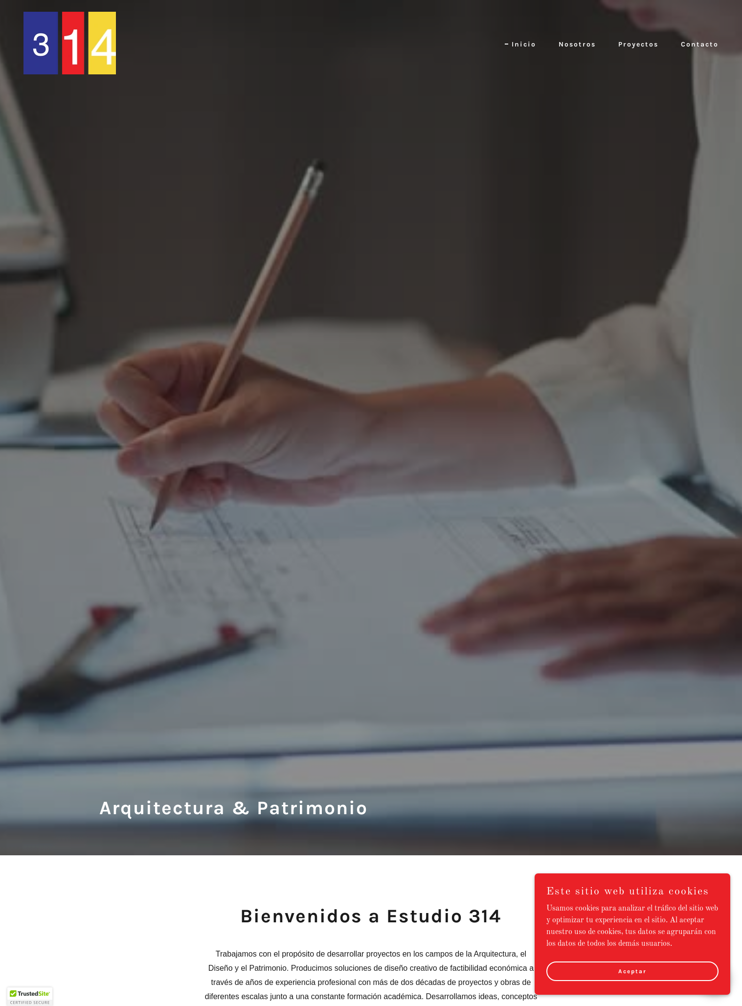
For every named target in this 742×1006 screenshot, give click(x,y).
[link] (69, 43)
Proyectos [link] (638, 44)
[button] (29, 996)
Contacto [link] (700, 44)
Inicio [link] (524, 44)
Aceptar (632, 970)
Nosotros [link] (577, 44)
